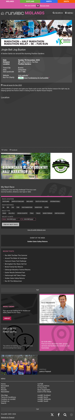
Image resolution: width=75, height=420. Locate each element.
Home (3, 384)
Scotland (30, 1)
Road (4, 213)
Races (3, 388)
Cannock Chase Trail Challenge (15, 261)
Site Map (4, 395)
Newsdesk (5, 386)
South (66, 1)
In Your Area (42, 388)
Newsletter (5, 392)
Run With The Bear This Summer (16, 255)
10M (18, 207)
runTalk (40, 384)
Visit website (23, 75)
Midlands (10, 1)
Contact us (5, 401)
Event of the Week (44, 392)
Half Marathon (27, 207)
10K (13, 207)
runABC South (43, 401)
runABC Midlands (44, 399)
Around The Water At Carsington (16, 258)
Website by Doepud (7, 417)
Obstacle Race (59, 213)
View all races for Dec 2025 (12, 85)
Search (3, 403)
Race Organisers (44, 390)
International (55, 201)
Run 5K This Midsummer (13, 281)
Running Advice (43, 386)
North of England (18, 201)
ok (38, 6)
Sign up (7, 318)
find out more (44, 6)
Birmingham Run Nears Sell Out (16, 264)
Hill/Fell (12, 213)
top (37, 290)
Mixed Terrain (47, 213)
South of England (42, 201)
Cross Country (22, 213)
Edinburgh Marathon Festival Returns (17, 270)
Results (4, 390)
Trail (31, 213)
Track (38, 213)
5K (3, 207)
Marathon (38, 207)
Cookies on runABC (8, 399)
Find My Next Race (10, 224)
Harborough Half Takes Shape (15, 275)
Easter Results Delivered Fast (15, 272)
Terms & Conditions (8, 397)
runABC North (43, 397)
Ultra (46, 207)
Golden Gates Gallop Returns (15, 278)
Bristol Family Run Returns (14, 267)
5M (8, 207)
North (49, 1)
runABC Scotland (44, 395)
